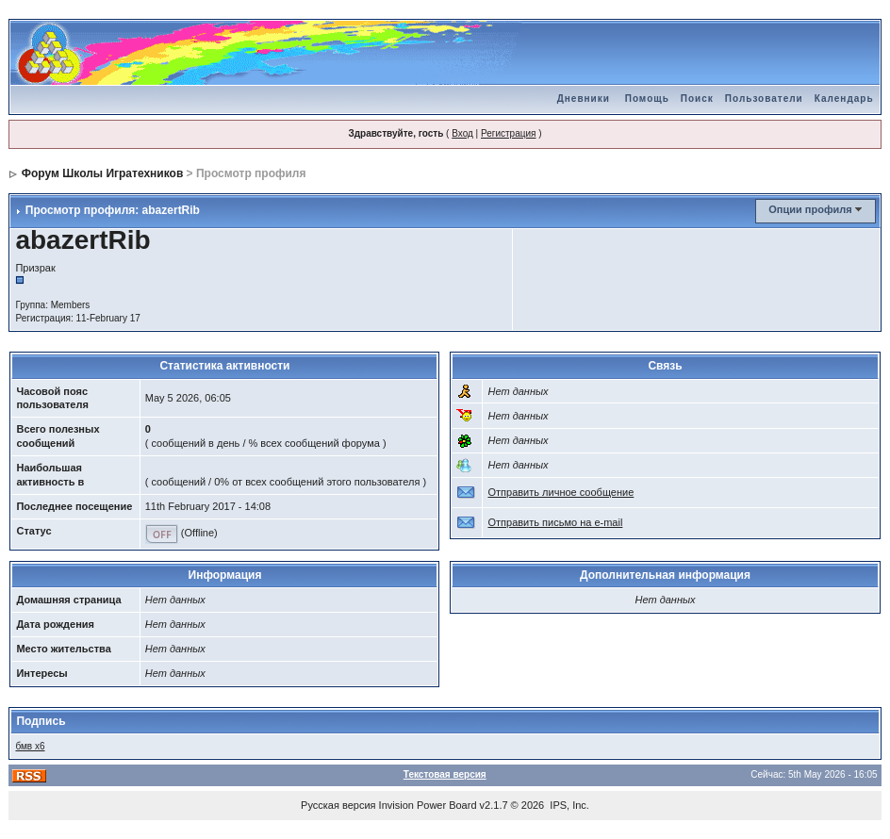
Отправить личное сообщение (560, 492)
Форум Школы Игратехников (103, 173)
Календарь (844, 98)
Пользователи (764, 98)
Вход (462, 133)
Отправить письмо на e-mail (554, 522)
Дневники (583, 98)
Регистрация (508, 133)
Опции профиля (809, 209)
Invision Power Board (428, 805)
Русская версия (338, 805)
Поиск (697, 98)
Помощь (647, 98)
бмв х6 (29, 746)
